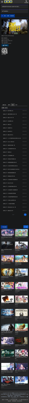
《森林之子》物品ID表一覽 (8, 117)
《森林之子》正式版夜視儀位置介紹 (9, 186)
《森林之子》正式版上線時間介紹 (9, 200)
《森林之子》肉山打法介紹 (7, 183)
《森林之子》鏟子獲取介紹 (7, 110)
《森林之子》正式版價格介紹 (8, 155)
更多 (25, 226)
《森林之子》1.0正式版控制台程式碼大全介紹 (11, 138)
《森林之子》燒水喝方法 (7, 131)
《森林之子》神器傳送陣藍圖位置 (9, 172)
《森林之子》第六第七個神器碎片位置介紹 (10, 169)
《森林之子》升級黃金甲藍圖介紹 (9, 159)
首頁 (5, 15)
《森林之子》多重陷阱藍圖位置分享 (9, 162)
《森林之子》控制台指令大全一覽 (9, 207)
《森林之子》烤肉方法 (6, 124)
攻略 (13, 104)
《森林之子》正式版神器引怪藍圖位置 (10, 179)
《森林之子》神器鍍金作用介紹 (8, 176)
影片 (16, 104)
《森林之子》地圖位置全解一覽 (8, 145)
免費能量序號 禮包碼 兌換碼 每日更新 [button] (11, 6)
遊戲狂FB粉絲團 (5, 399)
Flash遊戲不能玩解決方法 (23, 399)
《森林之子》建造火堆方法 (7, 134)
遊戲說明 (9, 401)
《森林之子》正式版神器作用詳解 (9, 193)
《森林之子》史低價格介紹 (7, 121)
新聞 (9, 104)
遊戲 (8, 15)
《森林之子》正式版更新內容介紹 (9, 148)
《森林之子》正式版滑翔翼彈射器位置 (10, 196)
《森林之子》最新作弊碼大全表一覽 (9, 114)
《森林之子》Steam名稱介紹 (8, 141)
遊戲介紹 (4, 104)
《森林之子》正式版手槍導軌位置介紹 (10, 165)
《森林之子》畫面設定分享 (7, 210)
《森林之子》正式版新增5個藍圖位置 (10, 189)
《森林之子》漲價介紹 (6, 152)
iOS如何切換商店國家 (13, 399)
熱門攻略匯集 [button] (5, 11)
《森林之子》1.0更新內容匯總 (8, 203)
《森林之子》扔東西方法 (7, 127)
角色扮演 (12, 15)
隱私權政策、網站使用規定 (17, 401)
